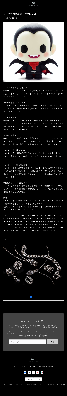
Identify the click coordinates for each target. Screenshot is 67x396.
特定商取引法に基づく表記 (38, 366)
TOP (5, 239)
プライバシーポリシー (21, 366)
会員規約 (50, 366)
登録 (52, 342)
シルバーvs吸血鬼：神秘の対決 (19, 14)
